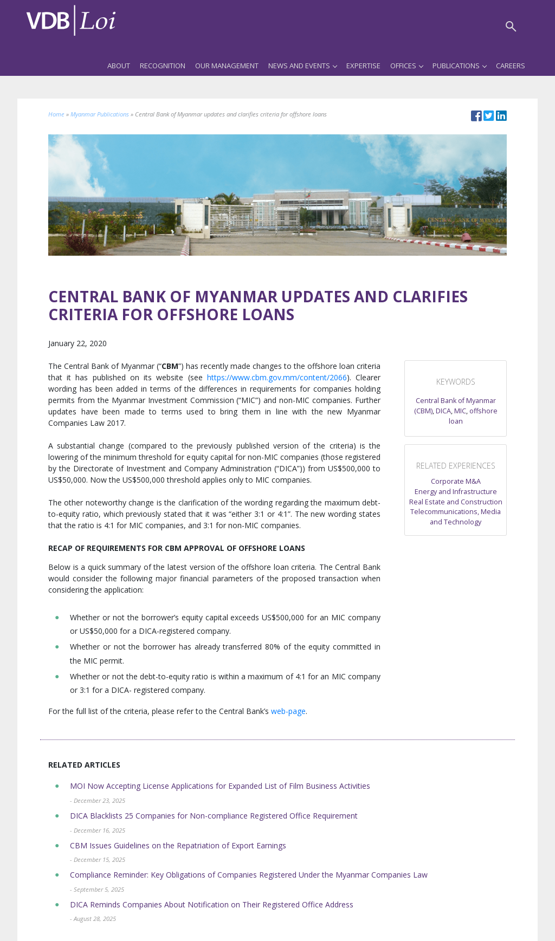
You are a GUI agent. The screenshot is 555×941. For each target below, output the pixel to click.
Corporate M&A (456, 481)
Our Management (227, 65)
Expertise (363, 65)
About (118, 65)
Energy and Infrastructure (456, 491)
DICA (443, 411)
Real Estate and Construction (455, 502)
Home (56, 114)
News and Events (302, 65)
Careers (510, 65)
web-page (288, 711)
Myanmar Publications (99, 114)
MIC (460, 411)
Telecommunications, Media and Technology (455, 517)
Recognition (162, 65)
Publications (459, 65)
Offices (406, 65)
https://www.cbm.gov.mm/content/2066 (277, 377)
